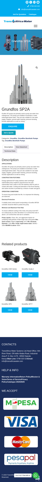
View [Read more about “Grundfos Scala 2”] (30, 275)
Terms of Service (14, 379)
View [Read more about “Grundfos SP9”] (10, 310)
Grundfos (13, 138)
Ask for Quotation (19, 14)
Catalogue (32, 14)
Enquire (12, 126)
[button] (37, 68)
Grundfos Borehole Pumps (28, 138)
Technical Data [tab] (9, 151)
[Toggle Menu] (35, 26)
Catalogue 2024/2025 (16, 382)
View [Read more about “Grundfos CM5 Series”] (10, 275)
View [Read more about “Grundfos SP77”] (30, 310)
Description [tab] (8, 147)
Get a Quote (8, 133)
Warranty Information (11, 377)
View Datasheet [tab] (21, 147)
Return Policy (25, 377)
